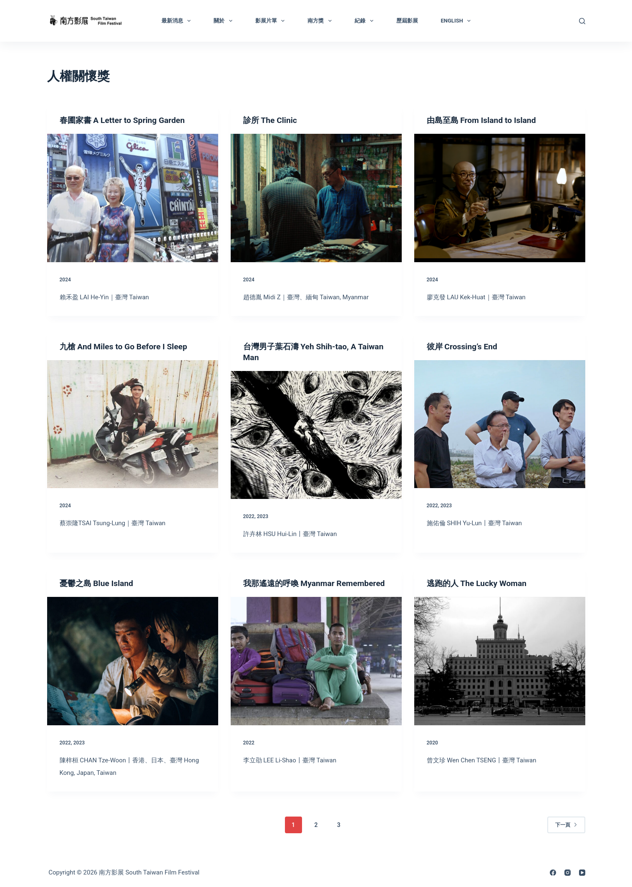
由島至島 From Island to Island (484, 120)
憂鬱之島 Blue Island (98, 583)
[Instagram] (567, 872)
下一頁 (566, 825)
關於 (225, 21)
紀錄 (366, 21)
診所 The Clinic (271, 120)
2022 (248, 516)
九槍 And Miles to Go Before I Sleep (126, 346)
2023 (262, 516)
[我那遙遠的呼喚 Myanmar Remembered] (316, 672)
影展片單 (271, 21)
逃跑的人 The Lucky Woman (479, 583)
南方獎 (321, 21)
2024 (65, 280)
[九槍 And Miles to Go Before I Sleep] (132, 424)
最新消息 (177, 21)
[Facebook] (553, 872)
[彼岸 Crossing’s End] (499, 424)
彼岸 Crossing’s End (464, 346)
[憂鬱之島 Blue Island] (132, 661)
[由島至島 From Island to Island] (499, 198)
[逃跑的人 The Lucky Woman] (499, 661)
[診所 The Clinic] (316, 198)
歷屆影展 (407, 21)
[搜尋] (582, 21)
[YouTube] (582, 872)
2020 (432, 743)
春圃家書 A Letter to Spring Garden (125, 120)
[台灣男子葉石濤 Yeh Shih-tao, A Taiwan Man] (316, 435)
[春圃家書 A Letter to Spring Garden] (132, 198)
